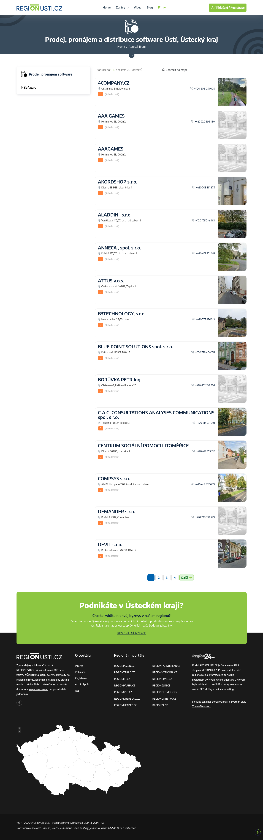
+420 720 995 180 (203, 121)
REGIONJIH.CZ (122, 678)
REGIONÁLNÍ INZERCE (131, 633)
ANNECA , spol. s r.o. (119, 248)
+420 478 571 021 (203, 253)
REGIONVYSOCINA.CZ (164, 672)
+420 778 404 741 (203, 352)
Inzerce (79, 665)
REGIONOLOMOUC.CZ (164, 692)
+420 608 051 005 (202, 88)
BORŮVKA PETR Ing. (120, 379)
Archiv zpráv (82, 684)
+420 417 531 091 (203, 422)
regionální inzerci (38, 689)
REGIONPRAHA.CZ (124, 685)
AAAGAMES (110, 149)
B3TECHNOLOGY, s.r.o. (122, 313)
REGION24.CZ (160, 705)
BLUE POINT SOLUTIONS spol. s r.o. (135, 346)
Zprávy (122, 7)
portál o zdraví (220, 701)
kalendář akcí (42, 679)
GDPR (87, 822)
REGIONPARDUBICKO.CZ (166, 665)
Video (138, 7)
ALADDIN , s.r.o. (115, 215)
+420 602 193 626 (203, 385)
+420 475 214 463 (203, 220)
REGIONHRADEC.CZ (125, 705)
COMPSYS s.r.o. (114, 478)
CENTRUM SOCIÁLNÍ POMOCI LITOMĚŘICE (143, 445)
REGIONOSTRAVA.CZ (164, 698)
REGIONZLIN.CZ (161, 685)
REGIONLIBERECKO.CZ (127, 698)
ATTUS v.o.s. (111, 280)
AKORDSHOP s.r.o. (117, 182)
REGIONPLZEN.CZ (124, 665)
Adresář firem (137, 46)
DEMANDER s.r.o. (116, 511)
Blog (150, 7)
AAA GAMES (111, 116)
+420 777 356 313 (203, 319)
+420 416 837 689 (203, 484)
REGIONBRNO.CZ (162, 678)
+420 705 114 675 (203, 187)
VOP (95, 822)
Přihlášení (80, 672)
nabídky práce (59, 679)
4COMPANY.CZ (114, 83)
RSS (77, 690)
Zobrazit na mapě (175, 70)
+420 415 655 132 (203, 451)
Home (107, 7)
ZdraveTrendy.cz (201, 706)
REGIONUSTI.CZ (123, 692)
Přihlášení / (220, 7)
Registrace (238, 7)
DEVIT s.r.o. (110, 544)
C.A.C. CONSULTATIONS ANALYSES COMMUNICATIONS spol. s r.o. (156, 415)
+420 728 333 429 (203, 517)
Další (186, 577)
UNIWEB (210, 679)
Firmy (162, 7)
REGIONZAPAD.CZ (124, 672)
